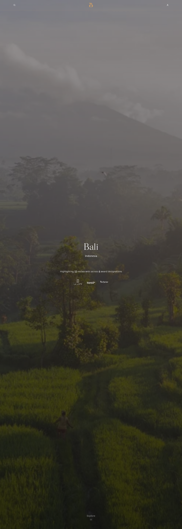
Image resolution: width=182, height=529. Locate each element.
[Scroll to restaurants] (91, 518)
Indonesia (91, 256)
